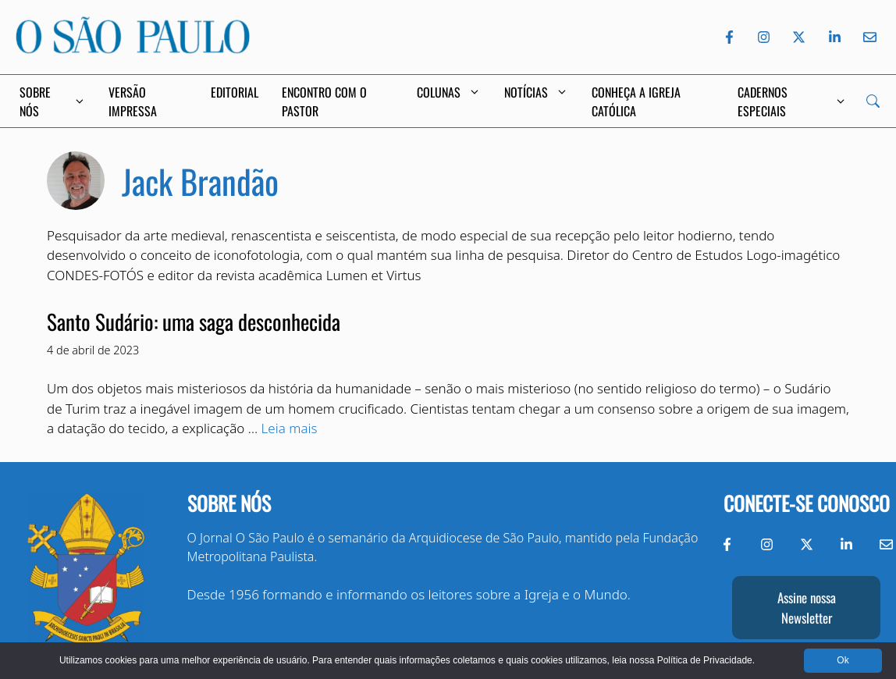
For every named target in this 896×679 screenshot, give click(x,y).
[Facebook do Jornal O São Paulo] (729, 37)
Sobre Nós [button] (52, 101)
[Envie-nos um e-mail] (867, 37)
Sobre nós (229, 503)
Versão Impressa (132, 101)
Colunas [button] (449, 92)
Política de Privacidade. (706, 660)
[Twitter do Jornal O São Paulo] (799, 37)
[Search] (873, 101)
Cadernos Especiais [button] (792, 101)
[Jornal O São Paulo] (133, 49)
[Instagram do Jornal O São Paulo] (764, 37)
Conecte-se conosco (807, 503)
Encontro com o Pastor (324, 101)
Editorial (234, 92)
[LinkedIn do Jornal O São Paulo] (835, 37)
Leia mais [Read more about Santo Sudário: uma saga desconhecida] (289, 428)
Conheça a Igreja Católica (636, 101)
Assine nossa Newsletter (806, 607)
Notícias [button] (536, 92)
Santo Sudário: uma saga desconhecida (193, 321)
